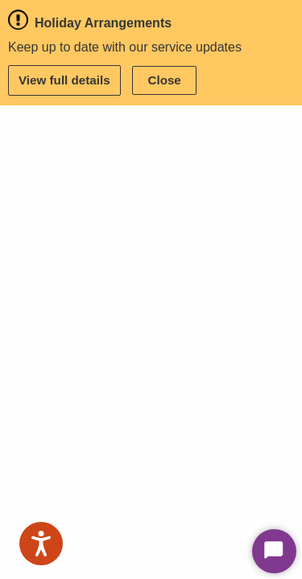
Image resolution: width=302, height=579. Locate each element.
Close (163, 80)
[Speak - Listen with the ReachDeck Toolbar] (41, 543)
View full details (64, 80)
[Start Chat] (274, 551)
